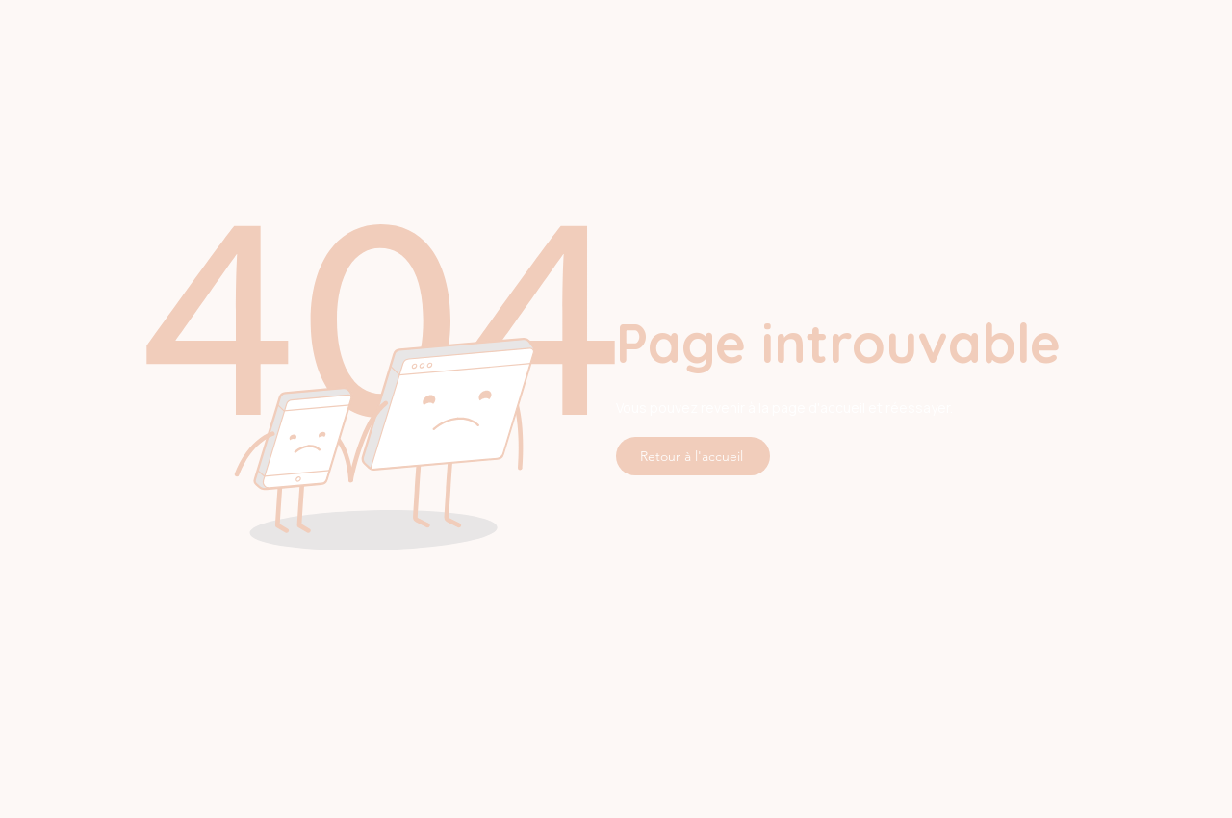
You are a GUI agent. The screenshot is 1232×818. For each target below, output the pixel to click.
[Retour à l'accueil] (693, 456)
